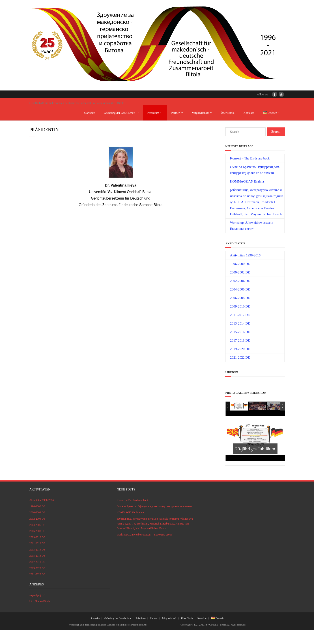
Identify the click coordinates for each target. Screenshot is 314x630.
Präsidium (153, 112)
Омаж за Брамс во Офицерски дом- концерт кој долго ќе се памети (255, 170)
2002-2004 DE (240, 281)
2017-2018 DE (240, 340)
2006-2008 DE (240, 298)
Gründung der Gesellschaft (119, 112)
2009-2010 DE (240, 306)
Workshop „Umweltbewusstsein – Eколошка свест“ (253, 225)
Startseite (89, 112)
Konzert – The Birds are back (250, 158)
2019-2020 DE (240, 349)
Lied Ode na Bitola (39, 601)
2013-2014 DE (240, 323)
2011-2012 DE (240, 315)
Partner (175, 112)
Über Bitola (227, 112)
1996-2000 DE (240, 264)
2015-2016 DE (240, 332)
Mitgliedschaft (200, 112)
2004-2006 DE (240, 289)
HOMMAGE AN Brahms (247, 181)
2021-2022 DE (240, 357)
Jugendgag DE (37, 595)
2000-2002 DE (240, 272)
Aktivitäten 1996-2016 (245, 255)
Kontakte (248, 112)
